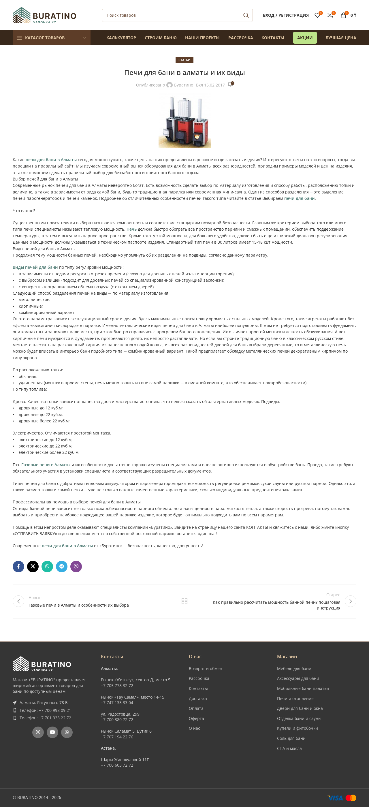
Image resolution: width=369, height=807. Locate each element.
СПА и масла (289, 748)
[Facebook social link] (18, 566)
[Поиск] (177, 15)
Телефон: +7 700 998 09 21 (45, 710)
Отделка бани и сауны (299, 718)
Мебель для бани (294, 668)
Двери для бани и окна (300, 708)
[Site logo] (44, 14)
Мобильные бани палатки (303, 688)
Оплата (196, 708)
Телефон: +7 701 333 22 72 (45, 718)
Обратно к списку (184, 601)
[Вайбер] (76, 566)
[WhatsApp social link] (47, 566)
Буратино (183, 85)
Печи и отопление (295, 698)
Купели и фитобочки (297, 728)
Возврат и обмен (205, 668)
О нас (194, 728)
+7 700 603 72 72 (117, 765)
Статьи (184, 60)
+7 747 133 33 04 (117, 702)
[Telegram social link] (61, 566)
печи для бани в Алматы (51, 159)
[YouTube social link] (52, 732)
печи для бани (299, 198)
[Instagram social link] (38, 732)
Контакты (198, 688)
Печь (132, 229)
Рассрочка (199, 678)
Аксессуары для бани (298, 678)
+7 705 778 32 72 (117, 685)
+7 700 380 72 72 (117, 719)
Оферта (196, 718)
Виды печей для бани (35, 267)
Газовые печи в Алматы (45, 464)
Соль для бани (291, 738)
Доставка (198, 698)
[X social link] (33, 566)
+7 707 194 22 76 (117, 737)
